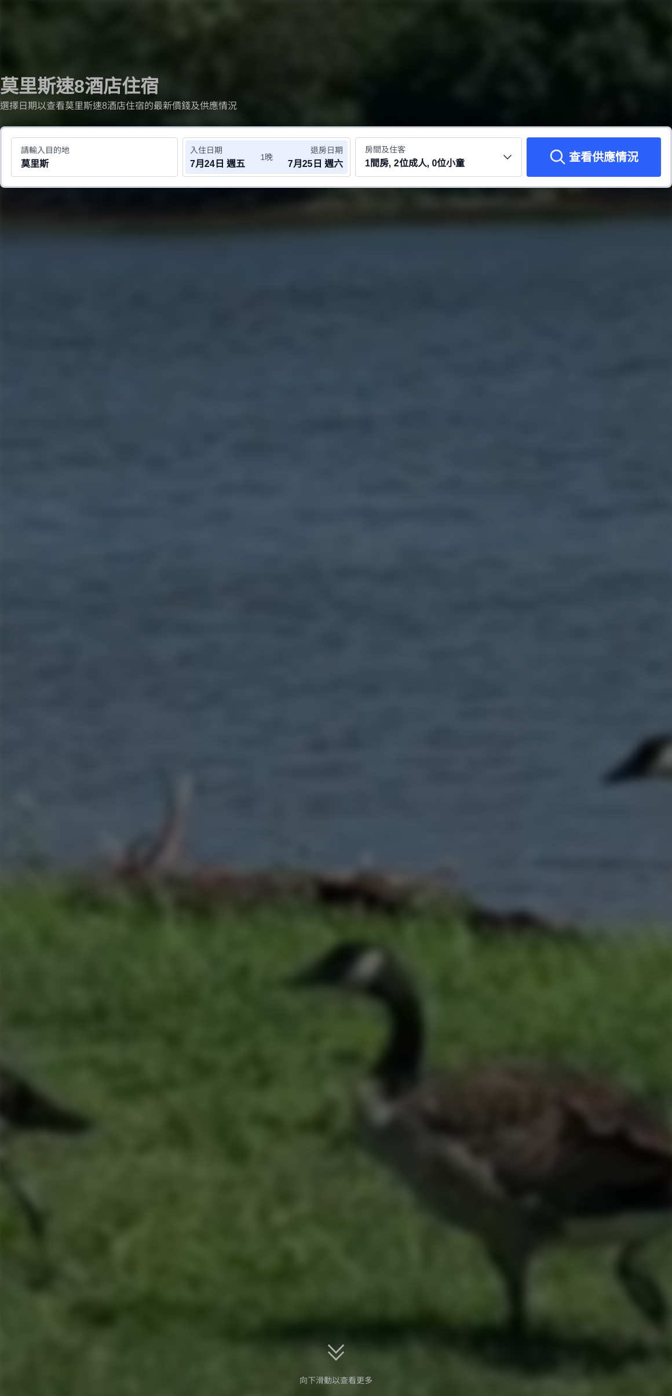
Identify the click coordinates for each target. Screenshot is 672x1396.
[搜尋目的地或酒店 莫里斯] (94, 157)
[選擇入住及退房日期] (224, 157)
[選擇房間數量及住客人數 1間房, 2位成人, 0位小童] (438, 157)
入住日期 (206, 150)
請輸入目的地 (45, 150)
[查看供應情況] (594, 157)
